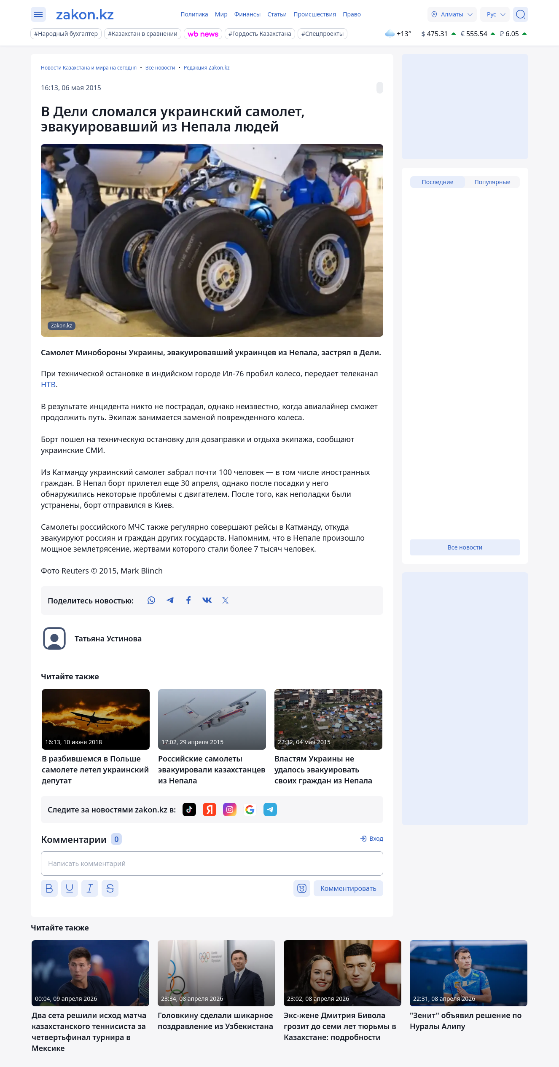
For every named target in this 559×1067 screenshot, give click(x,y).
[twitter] (225, 600)
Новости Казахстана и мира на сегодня (89, 67)
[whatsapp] (151, 600)
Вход (376, 838)
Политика (194, 14)
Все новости (160, 67)
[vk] (207, 600)
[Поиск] (520, 14)
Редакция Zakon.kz (207, 67)
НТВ (48, 384)
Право (352, 14)
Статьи (277, 14)
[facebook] (188, 600)
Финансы (247, 14)
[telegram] (169, 600)
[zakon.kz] (85, 14)
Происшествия (314, 14)
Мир (221, 14)
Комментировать (348, 888)
